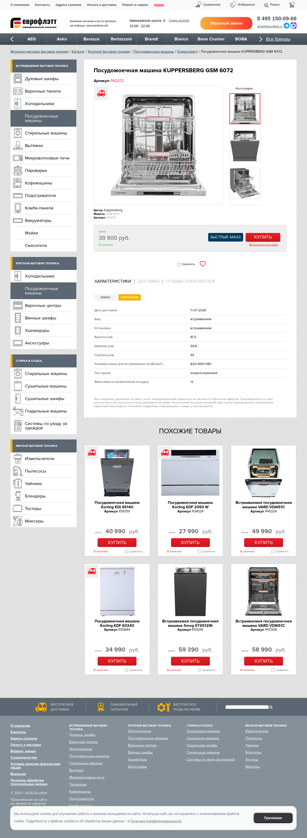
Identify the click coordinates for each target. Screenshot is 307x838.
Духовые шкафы (41, 78)
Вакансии (18, 774)
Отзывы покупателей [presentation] (190, 281)
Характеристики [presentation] (112, 281)
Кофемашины (38, 183)
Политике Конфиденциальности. (156, 821)
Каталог (78, 51)
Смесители (36, 245)
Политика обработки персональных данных (29, 782)
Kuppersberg (187, 51)
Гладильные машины (46, 411)
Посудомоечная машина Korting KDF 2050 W (190, 505)
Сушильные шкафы (44, 398)
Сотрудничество (24, 757)
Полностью (129, 297)
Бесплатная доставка (263, 245)
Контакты (42, 5)
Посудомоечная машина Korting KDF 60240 (117, 623)
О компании (20, 5)
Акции (159, 5)
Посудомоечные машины (154, 51)
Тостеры (33, 508)
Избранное (246, 4)
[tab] (114, 281)
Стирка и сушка (29, 361)
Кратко (105, 297)
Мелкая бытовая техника (36, 446)
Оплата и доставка (101, 5)
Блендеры (35, 496)
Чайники (33, 483)
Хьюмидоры (37, 330)
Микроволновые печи (47, 158)
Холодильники (39, 103)
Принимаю (273, 818)
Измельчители (39, 458)
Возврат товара (23, 751)
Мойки (31, 233)
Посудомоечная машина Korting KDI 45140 (117, 505)
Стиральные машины (46, 133)
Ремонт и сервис (135, 5)
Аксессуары (37, 343)
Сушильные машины (46, 386)
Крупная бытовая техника (109, 51)
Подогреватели (40, 195)
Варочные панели (43, 91)
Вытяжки (34, 145)
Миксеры (34, 521)
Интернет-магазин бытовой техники (39, 51)
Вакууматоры (38, 220)
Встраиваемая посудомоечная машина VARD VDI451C (264, 505)
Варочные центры (43, 305)
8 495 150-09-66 (276, 18)
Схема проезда (179, 20)
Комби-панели (39, 208)
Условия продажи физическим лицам (35, 766)
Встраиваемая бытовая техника (42, 66)
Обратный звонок (226, 23)
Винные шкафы (40, 318)
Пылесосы (35, 471)
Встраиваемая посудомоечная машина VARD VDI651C (264, 623)
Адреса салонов (68, 5)
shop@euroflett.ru (270, 26)
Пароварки (36, 170)
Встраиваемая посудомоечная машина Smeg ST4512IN (190, 623)
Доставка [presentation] (148, 281)
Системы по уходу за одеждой (46, 426)
